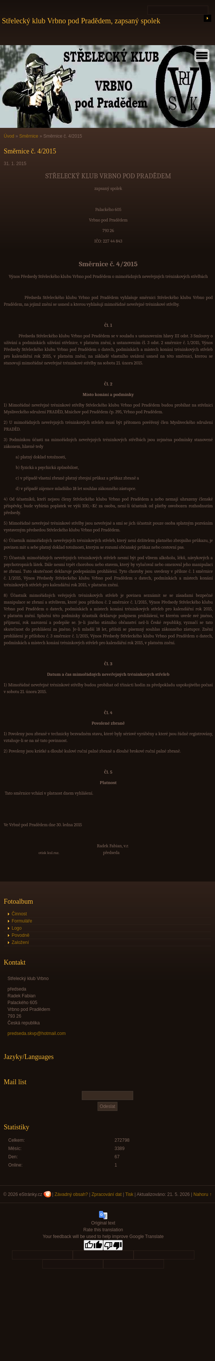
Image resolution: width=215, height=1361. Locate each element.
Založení (20, 942)
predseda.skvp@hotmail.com (37, 1033)
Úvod (9, 136)
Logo (17, 928)
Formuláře (22, 921)
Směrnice (28, 136)
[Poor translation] (113, 1245)
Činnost (19, 913)
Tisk (129, 1194)
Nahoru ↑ (203, 1194)
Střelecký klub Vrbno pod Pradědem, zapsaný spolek (81, 21)
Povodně (20, 935)
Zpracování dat (107, 1194)
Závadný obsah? (71, 1194)
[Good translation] (93, 1245)
